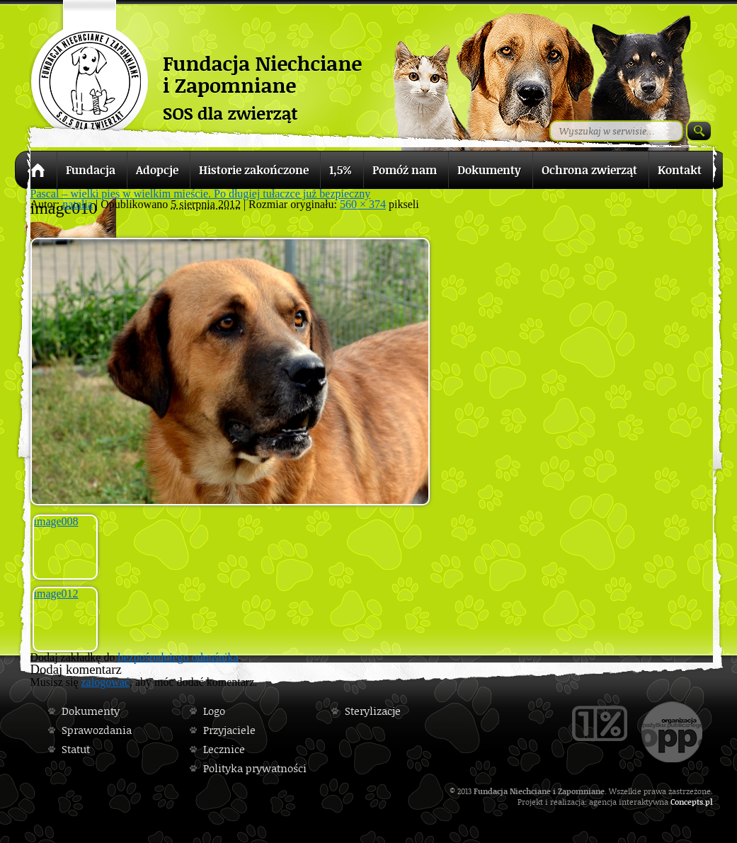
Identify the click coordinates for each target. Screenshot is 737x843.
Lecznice (224, 749)
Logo (214, 711)
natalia (77, 204)
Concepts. (687, 801)
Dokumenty (91, 711)
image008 (56, 521)
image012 (56, 593)
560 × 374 (363, 204)
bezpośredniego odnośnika (178, 657)
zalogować (105, 682)
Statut (76, 749)
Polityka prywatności (255, 768)
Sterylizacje (373, 711)
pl (709, 801)
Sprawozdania (97, 730)
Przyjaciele (229, 730)
